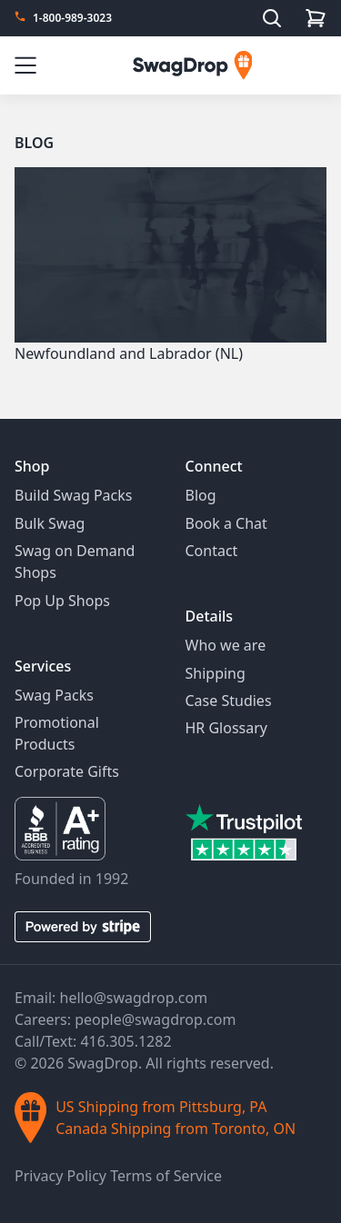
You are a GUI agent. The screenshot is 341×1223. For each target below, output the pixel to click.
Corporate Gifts (67, 771)
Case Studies (229, 701)
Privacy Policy (62, 1176)
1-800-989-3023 (72, 18)
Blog (34, 143)
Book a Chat (226, 523)
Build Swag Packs (73, 495)
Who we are (226, 645)
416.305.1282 (125, 1041)
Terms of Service (166, 1176)
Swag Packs (54, 695)
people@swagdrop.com (155, 1019)
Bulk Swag (50, 523)
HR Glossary (227, 728)
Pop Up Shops (62, 601)
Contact (212, 551)
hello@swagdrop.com (134, 998)
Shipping (216, 673)
